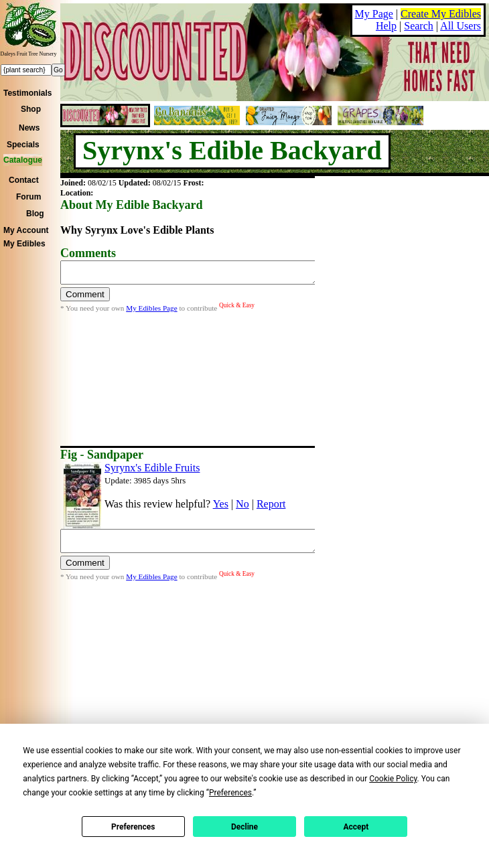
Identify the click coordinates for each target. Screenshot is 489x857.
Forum (28, 197)
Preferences (133, 827)
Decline (244, 827)
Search (418, 25)
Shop (31, 109)
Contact (24, 180)
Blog (35, 213)
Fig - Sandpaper (101, 454)
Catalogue (22, 160)
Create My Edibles (441, 13)
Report (271, 504)
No (242, 504)
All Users (460, 25)
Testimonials (27, 93)
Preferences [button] (230, 792)
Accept (355, 827)
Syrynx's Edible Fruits (152, 467)
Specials (23, 144)
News (29, 128)
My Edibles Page (151, 312)
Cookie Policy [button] (393, 778)
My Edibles (24, 243)
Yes (220, 504)
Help (386, 25)
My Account (26, 230)
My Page (374, 13)
